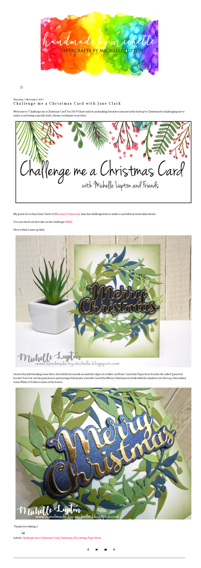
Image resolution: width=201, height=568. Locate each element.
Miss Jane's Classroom (67, 214)
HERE (68, 222)
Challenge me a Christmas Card (40, 538)
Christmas (66, 538)
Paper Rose (94, 538)
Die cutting (80, 538)
